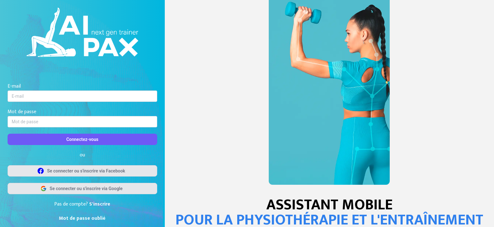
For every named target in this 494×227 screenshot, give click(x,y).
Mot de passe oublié (82, 218)
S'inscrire (99, 204)
